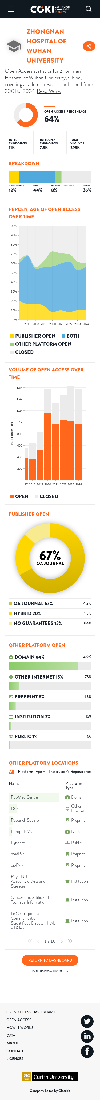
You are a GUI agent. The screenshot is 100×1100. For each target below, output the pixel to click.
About (12, 1043)
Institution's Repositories (70, 771)
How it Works (20, 1027)
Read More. (49, 91)
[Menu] (11, 9)
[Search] (88, 9)
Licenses (14, 1058)
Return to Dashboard (50, 960)
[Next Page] (61, 941)
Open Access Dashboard (30, 1012)
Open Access (18, 1019)
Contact (14, 1051)
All (11, 771)
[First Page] (30, 941)
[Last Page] (70, 941)
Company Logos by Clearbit (50, 1090)
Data (10, 1035)
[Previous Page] (38, 941)
